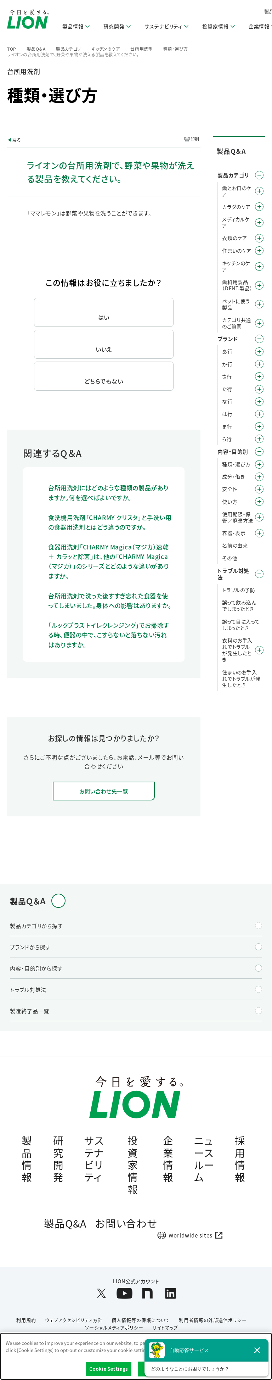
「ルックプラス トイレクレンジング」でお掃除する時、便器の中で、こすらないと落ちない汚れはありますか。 (108, 635)
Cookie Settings (108, 1368)
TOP (11, 49)
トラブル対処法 (233, 574)
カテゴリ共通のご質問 (236, 323)
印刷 (195, 139)
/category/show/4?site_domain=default (259, 175)
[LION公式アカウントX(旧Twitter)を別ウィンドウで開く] (101, 1297)
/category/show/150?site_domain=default (259, 222)
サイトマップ (165, 1331)
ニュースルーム (204, 1160)
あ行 (227, 351)
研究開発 (58, 1160)
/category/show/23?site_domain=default (259, 389)
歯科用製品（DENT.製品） (237, 285)
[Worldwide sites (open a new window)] (192, 1239)
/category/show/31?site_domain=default (259, 439)
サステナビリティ (94, 1160)
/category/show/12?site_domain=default (259, 339)
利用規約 (26, 1324)
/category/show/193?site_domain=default (259, 206)
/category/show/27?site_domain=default (259, 401)
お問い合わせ (126, 1227)
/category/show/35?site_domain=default (259, 351)
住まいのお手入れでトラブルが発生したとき (241, 678)
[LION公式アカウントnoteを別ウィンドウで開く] (147, 1297)
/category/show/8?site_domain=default (259, 451)
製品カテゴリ (68, 49)
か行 (227, 364)
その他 (229, 558)
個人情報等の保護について (141, 1324)
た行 (227, 389)
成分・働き (233, 476)
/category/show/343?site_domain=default (259, 323)
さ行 (227, 376)
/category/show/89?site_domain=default (259, 533)
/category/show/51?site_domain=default (259, 501)
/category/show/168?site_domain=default (259, 650)
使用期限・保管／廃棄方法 (237, 517)
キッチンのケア (105, 49)
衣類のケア (234, 238)
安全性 (230, 489)
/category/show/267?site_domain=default (259, 266)
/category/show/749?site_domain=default (259, 285)
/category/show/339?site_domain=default (259, 426)
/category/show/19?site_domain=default (259, 376)
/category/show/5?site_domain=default (259, 191)
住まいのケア (236, 250)
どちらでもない (103, 381)
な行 (227, 401)
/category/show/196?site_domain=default (259, 414)
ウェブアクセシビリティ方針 (74, 1324)
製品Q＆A (36, 49)
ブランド (227, 338)
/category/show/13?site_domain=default (259, 364)
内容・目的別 (232, 451)
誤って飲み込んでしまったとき (239, 605)
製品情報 (27, 1160)
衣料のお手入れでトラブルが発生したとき (237, 650)
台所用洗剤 (141, 49)
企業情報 (168, 1160)
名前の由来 (235, 545)
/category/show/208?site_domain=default (259, 238)
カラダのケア (236, 206)
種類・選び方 (175, 49)
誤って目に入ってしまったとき (241, 624)
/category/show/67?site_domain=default (259, 489)
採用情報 (240, 1160)
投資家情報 (133, 1166)
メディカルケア (236, 222)
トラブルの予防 (238, 590)
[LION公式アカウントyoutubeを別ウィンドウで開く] (124, 1297)
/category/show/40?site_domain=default (259, 477)
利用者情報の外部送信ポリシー (213, 1324)
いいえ (104, 349)
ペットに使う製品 (236, 304)
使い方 (229, 501)
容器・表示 (233, 533)
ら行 (227, 439)
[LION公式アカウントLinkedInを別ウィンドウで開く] (170, 1297)
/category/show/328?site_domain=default (259, 304)
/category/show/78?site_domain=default (259, 517)
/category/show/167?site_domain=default (259, 574)
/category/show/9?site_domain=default (259, 464)
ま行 (227, 426)
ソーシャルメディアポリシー (114, 1331)
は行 (227, 413)
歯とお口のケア (236, 191)
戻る (16, 140)
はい (104, 317)
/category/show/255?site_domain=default (259, 250)
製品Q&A (65, 1227)
